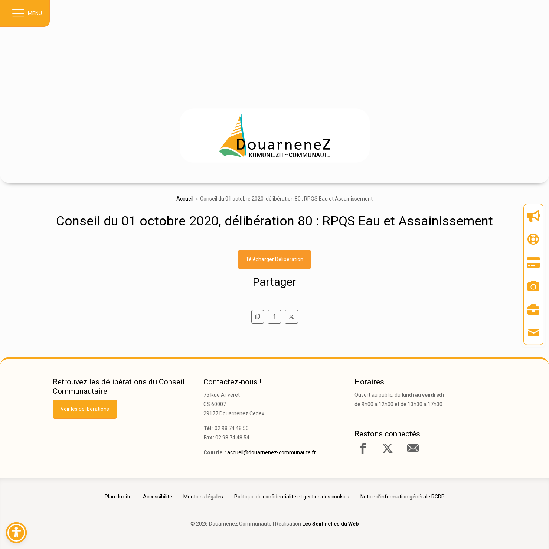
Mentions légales (203, 497)
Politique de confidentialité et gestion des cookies (291, 497)
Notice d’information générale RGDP (402, 497)
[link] (275, 135)
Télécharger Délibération (274, 259)
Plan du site (118, 497)
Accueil (184, 199)
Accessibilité (157, 497)
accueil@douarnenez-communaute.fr (271, 452)
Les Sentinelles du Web (330, 524)
